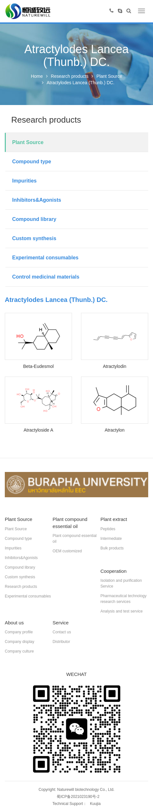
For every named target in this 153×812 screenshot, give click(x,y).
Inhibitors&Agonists (36, 200)
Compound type (31, 161)
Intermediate (111, 538)
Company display (19, 641)
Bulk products (112, 548)
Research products (70, 76)
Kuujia (95, 803)
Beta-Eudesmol (38, 366)
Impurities (24, 180)
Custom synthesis (34, 238)
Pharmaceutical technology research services (124, 599)
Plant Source (109, 76)
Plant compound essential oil (74, 538)
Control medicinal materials (45, 277)
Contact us (61, 632)
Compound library (34, 219)
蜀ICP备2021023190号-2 (78, 796)
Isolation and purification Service (121, 583)
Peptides (108, 529)
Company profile (19, 632)
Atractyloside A (38, 430)
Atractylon (115, 430)
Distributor (61, 641)
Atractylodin (114, 366)
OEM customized (67, 551)
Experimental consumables (45, 257)
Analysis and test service (122, 611)
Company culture (19, 651)
